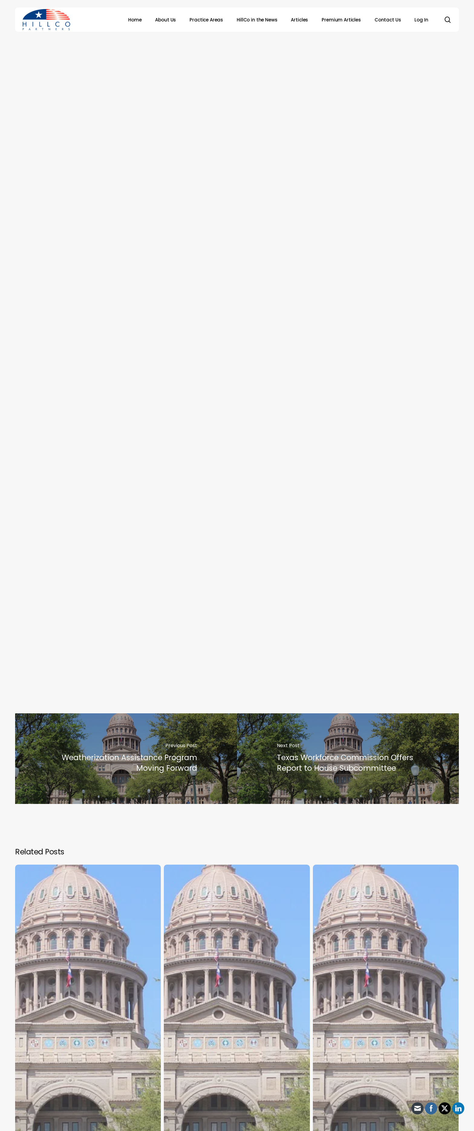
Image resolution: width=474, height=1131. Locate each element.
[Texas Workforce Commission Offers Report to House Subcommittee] (348, 758)
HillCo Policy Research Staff (246, 145)
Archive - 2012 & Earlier (235, 63)
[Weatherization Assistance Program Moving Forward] (126, 758)
